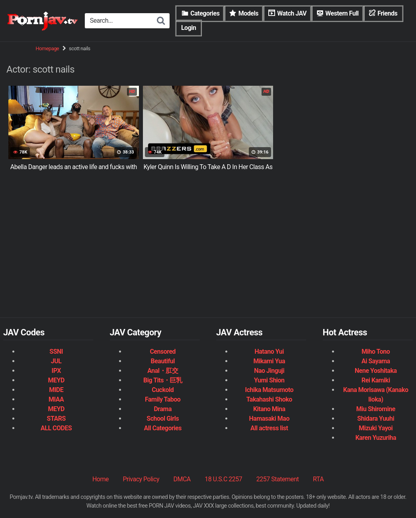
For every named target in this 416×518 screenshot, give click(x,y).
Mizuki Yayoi (376, 428)
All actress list (269, 428)
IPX (56, 370)
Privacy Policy (141, 479)
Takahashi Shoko (269, 399)
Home (100, 479)
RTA (318, 479)
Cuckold (163, 390)
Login (188, 28)
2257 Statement (277, 479)
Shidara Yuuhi (375, 418)
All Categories (163, 428)
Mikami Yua (269, 361)
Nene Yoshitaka (375, 370)
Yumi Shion (269, 380)
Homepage (47, 48)
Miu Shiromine (375, 409)
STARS (56, 418)
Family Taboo (162, 399)
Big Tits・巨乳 (162, 380)
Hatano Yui (269, 351)
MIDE (56, 390)
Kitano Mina (269, 409)
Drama (162, 409)
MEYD (56, 380)
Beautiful (162, 361)
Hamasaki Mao (269, 418)
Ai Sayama (375, 361)
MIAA (56, 399)
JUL (56, 361)
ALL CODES (56, 428)
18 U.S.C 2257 (223, 479)
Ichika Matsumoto (269, 390)
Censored (163, 351)
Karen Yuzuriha (375, 437)
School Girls (162, 418)
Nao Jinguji (269, 370)
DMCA (181, 479)
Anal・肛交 (162, 370)
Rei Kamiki (375, 380)
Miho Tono (375, 351)
